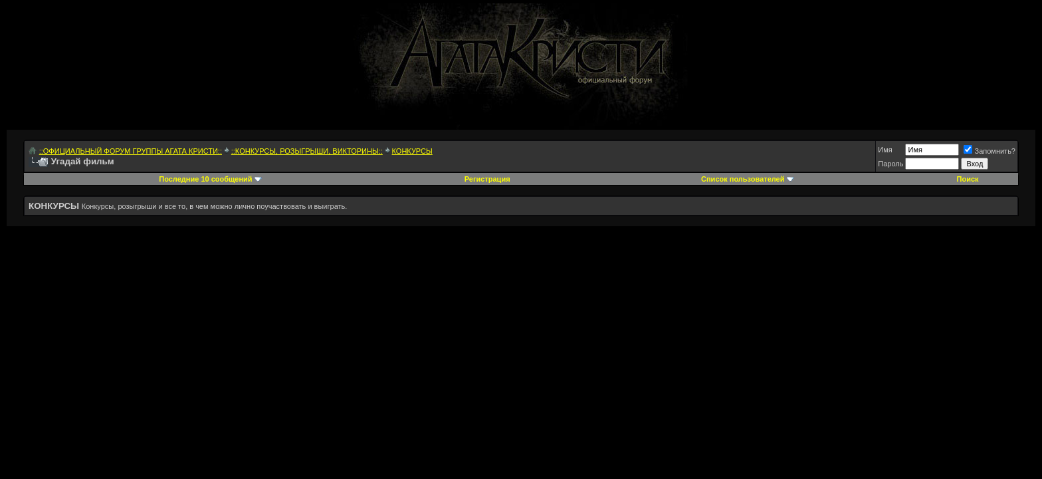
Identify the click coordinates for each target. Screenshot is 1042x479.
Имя (885, 150)
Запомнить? (989, 151)
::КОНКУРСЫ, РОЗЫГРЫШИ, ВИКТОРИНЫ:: (307, 151)
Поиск (968, 179)
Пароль (890, 164)
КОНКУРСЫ (412, 151)
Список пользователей (742, 179)
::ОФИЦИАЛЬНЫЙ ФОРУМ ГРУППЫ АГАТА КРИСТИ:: (130, 151)
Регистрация (487, 179)
